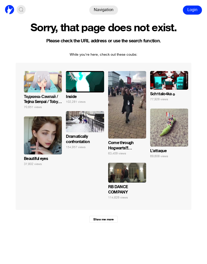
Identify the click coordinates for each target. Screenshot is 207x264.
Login (192, 9)
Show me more (103, 219)
